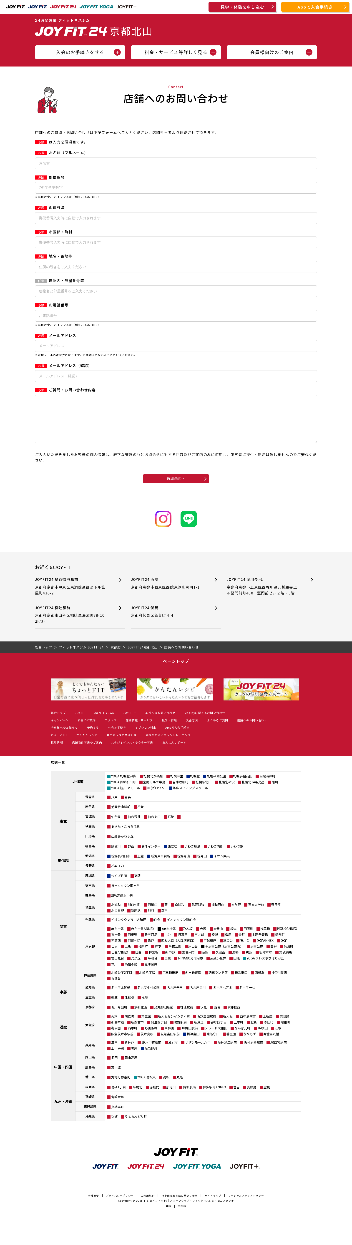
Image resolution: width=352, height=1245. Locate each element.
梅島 (228, 943)
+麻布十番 (168, 937)
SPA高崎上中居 (122, 904)
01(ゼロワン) (156, 797)
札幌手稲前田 (242, 785)
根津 (233, 937)
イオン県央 (222, 865)
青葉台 (116, 987)
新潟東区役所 (160, 865)
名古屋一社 (247, 996)
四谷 (273, 955)
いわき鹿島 (192, 855)
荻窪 (205, 961)
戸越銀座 (210, 949)
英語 (168, 1215)
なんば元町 (242, 1037)
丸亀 (179, 1086)
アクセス (111, 729)
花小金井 (151, 973)
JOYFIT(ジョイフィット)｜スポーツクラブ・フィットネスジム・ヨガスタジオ (185, 1209)
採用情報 (57, 751)
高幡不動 (131, 973)
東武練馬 (285, 961)
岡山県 (90, 1066)
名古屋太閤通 (120, 996)
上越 (140, 865)
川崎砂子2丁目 (121, 981)
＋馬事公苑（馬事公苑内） (224, 955)
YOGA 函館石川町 (123, 791)
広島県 (90, 1076)
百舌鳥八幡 (271, 1043)
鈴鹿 (114, 1006)
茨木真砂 (147, 1043)
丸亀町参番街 (120, 1086)
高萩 (137, 885)
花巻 (140, 816)
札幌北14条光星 (253, 791)
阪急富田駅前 (170, 1043)
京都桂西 (233, 1016)
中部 (63, 1001)
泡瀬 (114, 1125)
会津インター (151, 855)
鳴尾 (134, 1057)
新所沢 (136, 919)
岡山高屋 (131, 1066)
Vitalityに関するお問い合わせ (205, 722)
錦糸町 (280, 943)
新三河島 (151, 943)
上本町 (238, 1031)
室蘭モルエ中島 (154, 791)
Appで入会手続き (315, 7)
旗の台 (228, 949)
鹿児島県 (90, 1115)
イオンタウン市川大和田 (128, 928)
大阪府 (90, 1034)
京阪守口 (213, 1043)
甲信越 (63, 869)
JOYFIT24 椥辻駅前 (72, 623)
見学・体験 (169, 729)
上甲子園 (117, 1057)
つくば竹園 (119, 885)
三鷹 (167, 967)
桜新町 (143, 955)
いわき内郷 (215, 855)
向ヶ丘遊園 (193, 981)
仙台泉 (116, 825)
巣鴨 (235, 961)
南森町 (129, 1025)
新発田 (202, 865)
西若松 (172, 855)
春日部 (276, 913)
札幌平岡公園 (216, 785)
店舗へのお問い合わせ (252, 729)
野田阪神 (151, 1037)
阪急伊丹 (151, 1057)
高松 (166, 1086)
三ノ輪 (199, 943)
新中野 (170, 961)
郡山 (131, 855)
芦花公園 (174, 955)
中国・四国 (63, 1076)
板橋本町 (265, 961)
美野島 (251, 1096)
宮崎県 (90, 1105)
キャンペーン (60, 729)
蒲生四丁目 (159, 1031)
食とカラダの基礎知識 (122, 744)
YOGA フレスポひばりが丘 (265, 967)
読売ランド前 (218, 981)
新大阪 (228, 1025)
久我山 (220, 961)
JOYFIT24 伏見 (168, 620)
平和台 (152, 967)
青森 (128, 806)
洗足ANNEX (265, 949)
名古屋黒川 (198, 996)
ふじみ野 (117, 919)
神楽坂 (153, 961)
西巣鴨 (132, 943)
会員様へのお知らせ (64, 736)
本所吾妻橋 (260, 943)
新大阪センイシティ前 (174, 1025)
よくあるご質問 (217, 729)
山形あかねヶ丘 (122, 845)
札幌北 (195, 785)
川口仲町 (134, 913)
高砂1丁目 (118, 1096)
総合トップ (58, 722)
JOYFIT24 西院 (168, 592)
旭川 (275, 791)
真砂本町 (117, 1116)
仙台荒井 (134, 825)
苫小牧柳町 (181, 791)
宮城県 (90, 825)
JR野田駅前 (189, 1037)
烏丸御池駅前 (163, 1016)
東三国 (146, 1025)
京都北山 (140, 1016)
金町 (242, 943)
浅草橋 (265, 937)
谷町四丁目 (218, 1031)
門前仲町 (134, 949)
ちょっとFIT (59, 744)
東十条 (116, 943)
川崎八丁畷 (147, 981)
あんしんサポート (174, 751)
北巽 (253, 1031)
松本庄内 (117, 875)
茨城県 (90, 884)
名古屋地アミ (222, 996)
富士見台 (117, 967)
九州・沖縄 (63, 1110)
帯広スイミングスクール (190, 797)
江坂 (278, 1037)
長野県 (90, 874)
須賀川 (116, 855)
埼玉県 (90, 916)
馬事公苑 (256, 955)
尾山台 (193, 955)
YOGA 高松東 (146, 1086)
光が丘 (136, 967)
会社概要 (93, 1204)
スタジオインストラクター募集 (132, 751)
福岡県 (90, 1096)
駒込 (249, 961)
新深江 (199, 1031)
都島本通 (117, 1031)
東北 (63, 830)
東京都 (90, 955)
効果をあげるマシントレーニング (168, 744)
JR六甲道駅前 (151, 1051)
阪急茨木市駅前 (122, 1043)
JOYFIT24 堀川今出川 (264, 595)
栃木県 (90, 894)
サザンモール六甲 (198, 1051)
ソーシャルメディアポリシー (246, 1204)
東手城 (116, 1076)
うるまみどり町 (136, 1125)
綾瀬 (214, 943)
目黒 (114, 955)
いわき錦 (237, 855)
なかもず (249, 1043)
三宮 (114, 1051)
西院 (217, 1016)
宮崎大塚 (117, 1106)
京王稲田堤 (170, 981)
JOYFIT (80, 722)
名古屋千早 (175, 996)
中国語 (182, 1215)
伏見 (203, 1016)
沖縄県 (90, 1125)
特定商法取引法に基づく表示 (180, 1204)
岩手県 (90, 815)
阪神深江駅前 (227, 1051)
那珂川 (171, 1096)
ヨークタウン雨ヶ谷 (125, 894)
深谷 (164, 919)
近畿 (63, 1036)
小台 (167, 943)
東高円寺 (188, 961)
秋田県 (90, 835)
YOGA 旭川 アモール (125, 797)
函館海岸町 (267, 785)
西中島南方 (248, 1025)
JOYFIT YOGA (104, 722)
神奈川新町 (279, 981)
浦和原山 (217, 913)
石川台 (245, 949)
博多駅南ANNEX (214, 1096)
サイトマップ (213, 1204)
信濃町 (288, 955)
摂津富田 (193, 1043)
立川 (114, 973)
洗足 (284, 949)
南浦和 (179, 913)
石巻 (171, 825)
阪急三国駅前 (206, 1025)
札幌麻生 (176, 785)
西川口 (152, 913)
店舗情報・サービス (139, 729)
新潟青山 (183, 865)
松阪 (144, 1006)
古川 (184, 825)
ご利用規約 (148, 1204)
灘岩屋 (173, 1051)
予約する (93, 736)
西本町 (132, 1037)
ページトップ (176, 670)
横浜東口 (241, 981)
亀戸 (151, 949)
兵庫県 (90, 1054)
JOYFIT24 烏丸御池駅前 (72, 595)
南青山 (218, 937)
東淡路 (284, 1025)
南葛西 (116, 949)
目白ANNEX (119, 961)
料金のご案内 (87, 729)
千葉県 (90, 928)
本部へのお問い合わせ (161, 722)
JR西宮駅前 (278, 1051)
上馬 (128, 955)
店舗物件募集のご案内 (87, 751)
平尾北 (137, 1096)
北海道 (78, 790)
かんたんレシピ (86, 744)
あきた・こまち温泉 (125, 835)
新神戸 (129, 1051)
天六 (114, 1025)
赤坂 (203, 937)
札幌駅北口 (203, 791)
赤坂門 (154, 1096)
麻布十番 (117, 937)
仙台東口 (154, 825)
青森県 (90, 806)
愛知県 (90, 996)
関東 (63, 935)
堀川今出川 (119, 1016)
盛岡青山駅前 (120, 816)
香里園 (231, 1043)
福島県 (90, 855)
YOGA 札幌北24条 (123, 785)
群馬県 (90, 904)
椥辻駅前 (186, 1016)
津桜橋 (129, 1006)
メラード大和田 (216, 1037)
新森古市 (137, 1031)
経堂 (158, 955)
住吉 (236, 1096)
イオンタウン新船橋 (181, 928)
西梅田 (169, 1037)
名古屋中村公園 (148, 996)
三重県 (90, 1006)
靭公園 (116, 1037)
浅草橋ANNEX (287, 937)
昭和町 (285, 1031)
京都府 (90, 1016)
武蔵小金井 (218, 967)
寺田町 (269, 1031)
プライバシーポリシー (120, 1204)
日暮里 (183, 943)
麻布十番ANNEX (142, 937)
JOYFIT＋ (129, 722)
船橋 (156, 928)
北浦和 (116, 913)
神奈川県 (90, 984)
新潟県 (90, 865)
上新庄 (267, 1025)
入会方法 (192, 729)
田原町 (248, 937)
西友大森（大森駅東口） (178, 949)
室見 (267, 1096)
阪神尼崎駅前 (253, 1051)
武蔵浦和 (197, 913)
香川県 (90, 1086)
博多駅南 (189, 1096)
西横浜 (259, 981)
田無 (236, 967)
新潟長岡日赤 (120, 865)
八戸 (114, 806)
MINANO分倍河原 (190, 967)
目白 (138, 961)
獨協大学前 (256, 913)
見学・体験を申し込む (242, 7)
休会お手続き (117, 736)
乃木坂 (188, 937)
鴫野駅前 (180, 1031)
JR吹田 (262, 1037)
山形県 (90, 845)
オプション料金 (145, 736)
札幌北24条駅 (153, 785)
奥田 (114, 1066)
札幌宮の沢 (227, 791)
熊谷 (151, 919)
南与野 (236, 913)
